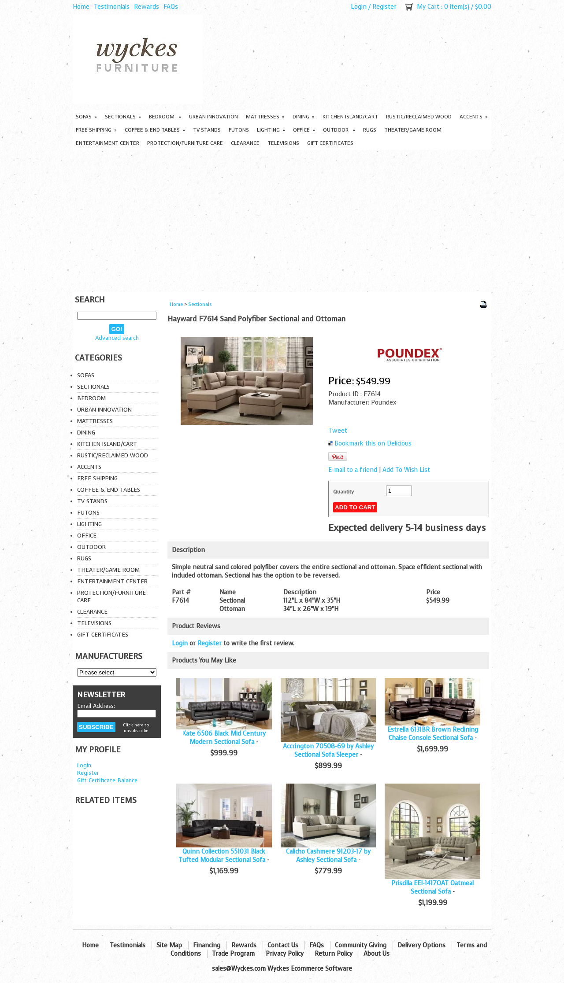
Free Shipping (96, 129)
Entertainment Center (107, 143)
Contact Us (282, 945)
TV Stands (207, 129)
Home (81, 7)
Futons (239, 129)
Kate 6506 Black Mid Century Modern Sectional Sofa (224, 737)
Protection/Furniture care (185, 143)
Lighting (271, 129)
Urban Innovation (213, 116)
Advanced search (117, 338)
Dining (304, 116)
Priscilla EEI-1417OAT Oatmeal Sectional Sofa (432, 887)
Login (359, 7)
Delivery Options (421, 945)
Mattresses (265, 116)
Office (304, 129)
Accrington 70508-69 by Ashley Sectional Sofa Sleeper (328, 750)
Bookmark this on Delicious (373, 443)
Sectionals (123, 116)
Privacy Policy (285, 954)
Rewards (146, 7)
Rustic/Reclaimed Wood (419, 116)
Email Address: (96, 706)
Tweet (337, 431)
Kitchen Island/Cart (350, 116)
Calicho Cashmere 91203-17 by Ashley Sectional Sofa (328, 855)
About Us (377, 954)
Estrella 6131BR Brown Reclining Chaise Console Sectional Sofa (432, 733)
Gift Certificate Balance (107, 780)
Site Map (169, 945)
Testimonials (112, 7)
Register (384, 7)
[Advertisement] (282, 221)
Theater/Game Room (413, 129)
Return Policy (333, 954)
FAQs (170, 7)
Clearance (245, 143)
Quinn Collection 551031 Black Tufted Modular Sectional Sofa (221, 855)
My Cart (428, 7)
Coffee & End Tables (155, 129)
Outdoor (339, 129)
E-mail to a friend (352, 470)
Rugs (369, 129)
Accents (474, 116)
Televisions (283, 143)
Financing (206, 945)
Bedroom (165, 116)
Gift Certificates (330, 143)
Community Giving (360, 945)
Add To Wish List (406, 470)
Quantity (343, 491)
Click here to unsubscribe (136, 727)
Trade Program (233, 954)
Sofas (86, 116)
